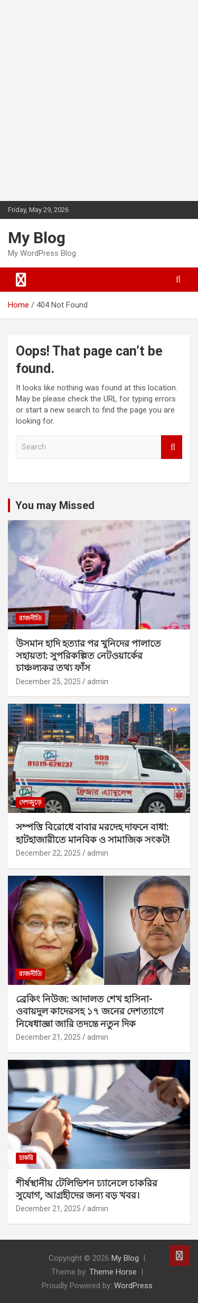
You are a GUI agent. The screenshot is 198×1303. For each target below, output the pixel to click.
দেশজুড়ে (30, 802)
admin (97, 681)
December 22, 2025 (48, 853)
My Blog (36, 237)
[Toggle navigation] (21, 279)
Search (171, 447)
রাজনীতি (30, 618)
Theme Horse (113, 1272)
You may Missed (55, 505)
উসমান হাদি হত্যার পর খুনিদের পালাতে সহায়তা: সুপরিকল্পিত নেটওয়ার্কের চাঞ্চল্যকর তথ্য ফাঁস (88, 656)
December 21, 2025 (48, 1037)
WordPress (133, 1285)
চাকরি (26, 1158)
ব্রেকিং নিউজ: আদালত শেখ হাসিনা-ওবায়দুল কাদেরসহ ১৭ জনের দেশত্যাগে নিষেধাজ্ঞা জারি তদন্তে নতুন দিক (90, 1011)
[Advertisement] (99, 99)
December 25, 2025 (48, 681)
